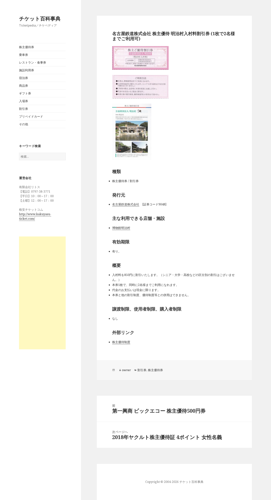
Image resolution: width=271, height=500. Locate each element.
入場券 (23, 101)
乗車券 (23, 55)
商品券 (23, 86)
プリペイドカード (31, 116)
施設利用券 (26, 70)
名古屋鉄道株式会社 (125, 204)
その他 (23, 124)
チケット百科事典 (39, 18)
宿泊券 (23, 78)
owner (126, 370)
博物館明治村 (121, 228)
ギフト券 (25, 93)
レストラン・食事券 (32, 62)
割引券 (23, 109)
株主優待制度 (121, 342)
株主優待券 (26, 47)
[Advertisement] (42, 292)
